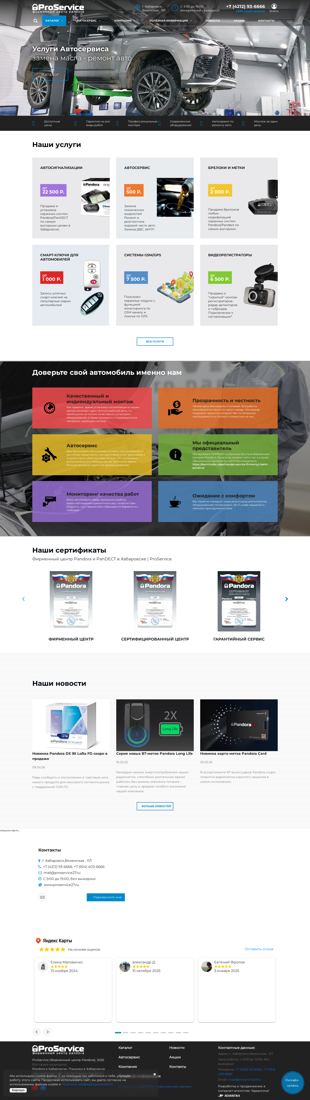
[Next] (47, 1032)
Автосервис (89, 20)
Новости (213, 20)
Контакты (266, 20)
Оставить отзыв (259, 949)
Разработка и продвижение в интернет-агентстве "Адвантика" (244, 1091)
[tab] (118, 1033)
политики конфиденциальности (87, 1084)
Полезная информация (170, 20)
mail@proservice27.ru (62, 873)
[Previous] (36, 1032)
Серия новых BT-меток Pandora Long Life (154, 754)
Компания (124, 20)
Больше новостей (156, 806)
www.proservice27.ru (61, 885)
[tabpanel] (73, 990)
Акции (239, 20)
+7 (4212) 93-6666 (57, 867)
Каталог (54, 20)
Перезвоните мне (107, 898)
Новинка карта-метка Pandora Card (233, 754)
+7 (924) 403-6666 (89, 867)
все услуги (155, 342)
